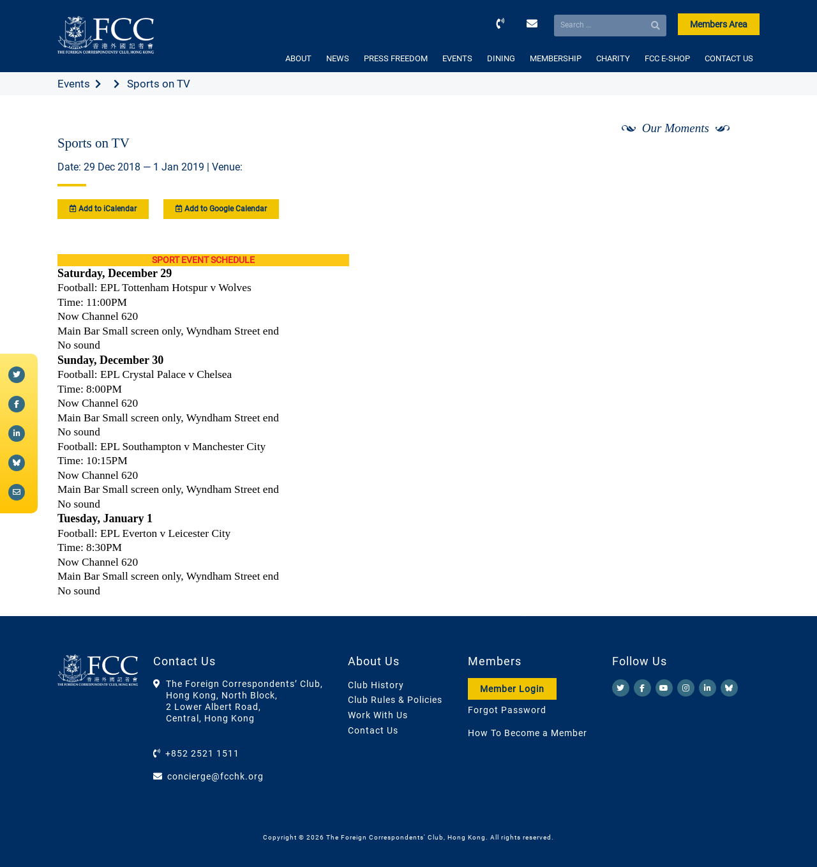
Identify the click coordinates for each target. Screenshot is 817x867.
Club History (376, 685)
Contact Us (373, 730)
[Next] (736, 161)
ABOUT (298, 58)
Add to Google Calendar (221, 208)
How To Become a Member (527, 733)
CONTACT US (729, 58)
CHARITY (613, 58)
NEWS (337, 58)
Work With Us (378, 715)
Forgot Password (507, 710)
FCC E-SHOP (667, 58)
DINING (501, 58)
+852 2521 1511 (202, 753)
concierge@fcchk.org (215, 776)
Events (73, 83)
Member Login (512, 689)
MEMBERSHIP (555, 58)
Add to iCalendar (103, 208)
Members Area (718, 24)
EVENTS (457, 58)
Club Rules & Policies (395, 700)
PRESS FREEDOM (396, 58)
